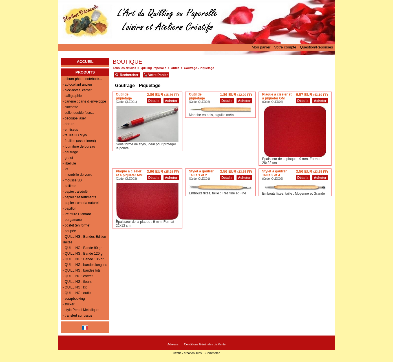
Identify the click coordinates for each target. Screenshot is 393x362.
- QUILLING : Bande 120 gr (83, 254)
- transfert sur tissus (77, 315)
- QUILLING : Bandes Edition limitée (84, 239)
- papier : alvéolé (75, 192)
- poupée (69, 231)
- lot (65, 169)
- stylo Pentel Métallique (80, 310)
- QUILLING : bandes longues (85, 265)
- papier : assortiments (79, 197)
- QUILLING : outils (77, 293)
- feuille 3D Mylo (75, 135)
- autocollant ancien (77, 84)
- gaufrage (70, 152)
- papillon (69, 208)
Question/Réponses (316, 47)
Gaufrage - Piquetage (199, 68)
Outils (175, 68)
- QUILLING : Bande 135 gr (83, 259)
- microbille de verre (77, 175)
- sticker (68, 304)
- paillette (69, 186)
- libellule (69, 163)
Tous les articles (124, 68)
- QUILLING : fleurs (77, 282)
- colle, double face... (78, 113)
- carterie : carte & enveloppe (84, 101)
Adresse (172, 344)
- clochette (70, 107)
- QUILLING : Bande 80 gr (82, 248)
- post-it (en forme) (76, 225)
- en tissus (70, 130)
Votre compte (285, 47)
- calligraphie (72, 96)
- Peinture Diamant (77, 214)
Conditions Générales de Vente (205, 344)
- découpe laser (74, 118)
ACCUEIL (85, 61)
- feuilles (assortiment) (79, 141)
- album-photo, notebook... (82, 79)
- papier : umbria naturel (80, 203)
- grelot (68, 158)
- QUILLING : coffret (77, 276)
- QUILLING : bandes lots (82, 270)
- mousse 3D (72, 180)
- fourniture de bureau (79, 146)
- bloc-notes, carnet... (78, 90)
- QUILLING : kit (75, 287)
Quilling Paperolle (153, 68)
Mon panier (261, 47)
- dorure (68, 124)
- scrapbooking (74, 299)
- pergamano (72, 220)
